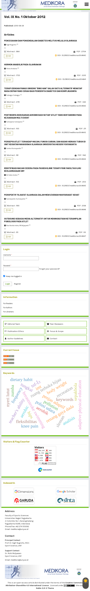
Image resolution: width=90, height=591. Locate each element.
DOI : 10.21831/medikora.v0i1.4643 (71, 132)
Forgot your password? (49, 269)
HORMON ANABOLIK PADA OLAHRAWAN (22, 65)
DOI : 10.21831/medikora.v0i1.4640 (71, 55)
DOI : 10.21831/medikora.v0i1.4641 (72, 79)
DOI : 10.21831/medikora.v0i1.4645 (71, 185)
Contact (52, 338)
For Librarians (8, 312)
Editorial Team (12, 324)
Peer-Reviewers (55, 324)
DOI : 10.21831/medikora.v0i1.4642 (71, 106)
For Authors (7, 308)
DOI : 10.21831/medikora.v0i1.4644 (71, 159)
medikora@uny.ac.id (19, 529)
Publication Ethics (14, 331)
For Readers (8, 303)
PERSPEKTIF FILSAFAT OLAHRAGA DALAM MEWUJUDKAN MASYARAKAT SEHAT (41, 195)
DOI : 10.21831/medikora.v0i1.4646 (71, 209)
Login (7, 284)
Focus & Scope (55, 331)
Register (17, 284)
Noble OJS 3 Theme (45, 588)
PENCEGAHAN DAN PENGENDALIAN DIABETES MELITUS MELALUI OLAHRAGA (40, 41)
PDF (9, 56)
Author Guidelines (14, 338)
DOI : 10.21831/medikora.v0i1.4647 (71, 236)
